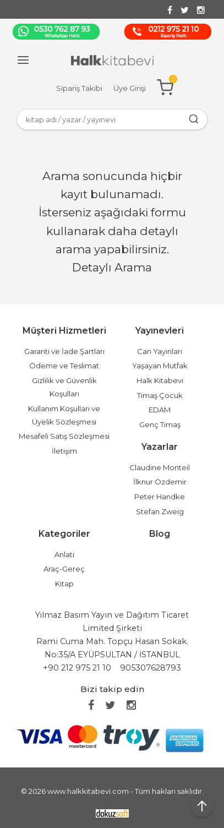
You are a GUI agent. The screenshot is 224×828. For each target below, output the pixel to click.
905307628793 (150, 668)
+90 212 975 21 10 (77, 668)
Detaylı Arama (112, 267)
